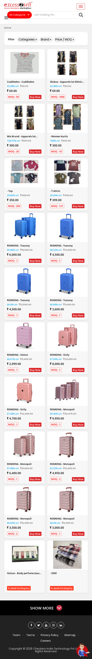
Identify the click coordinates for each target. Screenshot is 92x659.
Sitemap (70, 635)
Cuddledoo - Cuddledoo (20, 81)
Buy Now (35, 97)
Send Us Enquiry (19, 588)
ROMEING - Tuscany (18, 245)
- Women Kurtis (59, 136)
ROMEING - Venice (17, 354)
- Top (10, 191)
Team (16, 635)
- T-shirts (55, 191)
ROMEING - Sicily (59, 354)
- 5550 (53, 573)
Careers (45, 640)
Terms (30, 635)
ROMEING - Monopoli (62, 409)
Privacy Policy (49, 635)
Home (7, 27)
